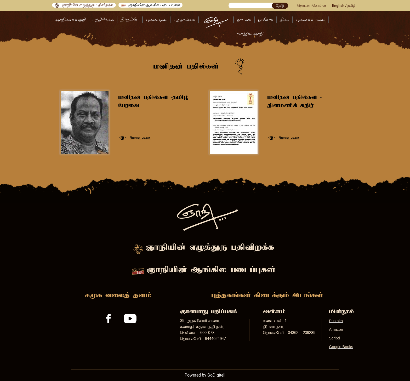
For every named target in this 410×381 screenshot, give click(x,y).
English (338, 5)
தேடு (280, 5)
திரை (284, 19)
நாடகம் (244, 19)
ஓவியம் (265, 19)
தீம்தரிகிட (130, 19)
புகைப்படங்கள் (310, 19)
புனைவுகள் (156, 19)
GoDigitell (216, 375)
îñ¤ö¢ (351, 6)
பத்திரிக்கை (103, 19)
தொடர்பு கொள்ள (311, 5)
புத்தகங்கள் (184, 19)
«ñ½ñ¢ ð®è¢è (140, 137)
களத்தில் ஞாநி (249, 33)
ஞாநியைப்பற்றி (70, 19)
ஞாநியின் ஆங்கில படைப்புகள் (150, 5)
